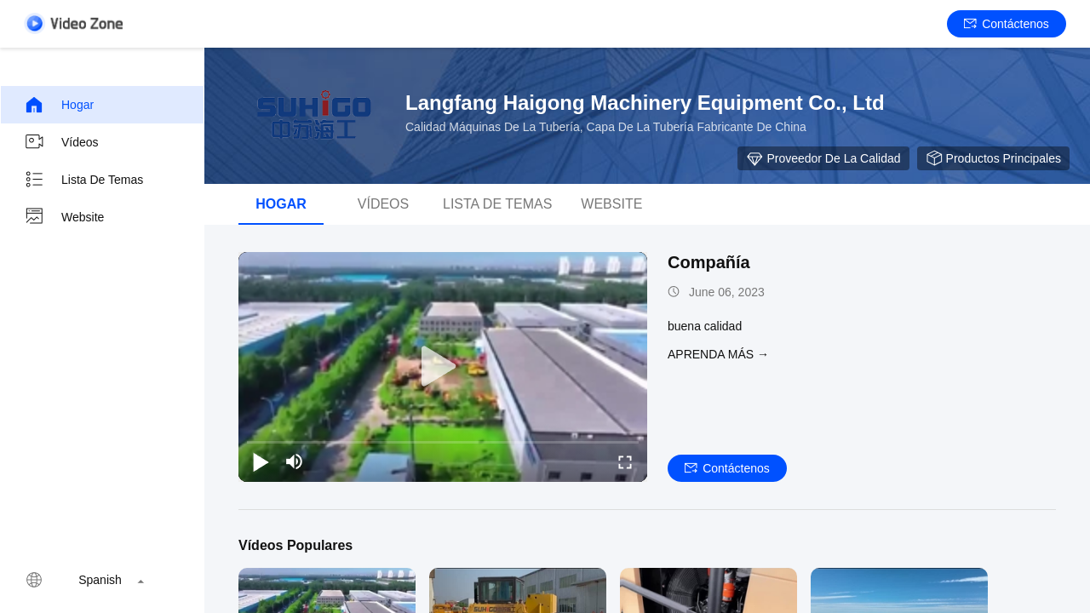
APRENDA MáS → (718, 354)
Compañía (709, 262)
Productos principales (993, 158)
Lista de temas (83, 179)
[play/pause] (261, 461)
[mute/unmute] (295, 461)
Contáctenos (1006, 24)
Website (64, 217)
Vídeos (61, 142)
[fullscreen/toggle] (625, 461)
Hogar (59, 105)
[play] (443, 367)
